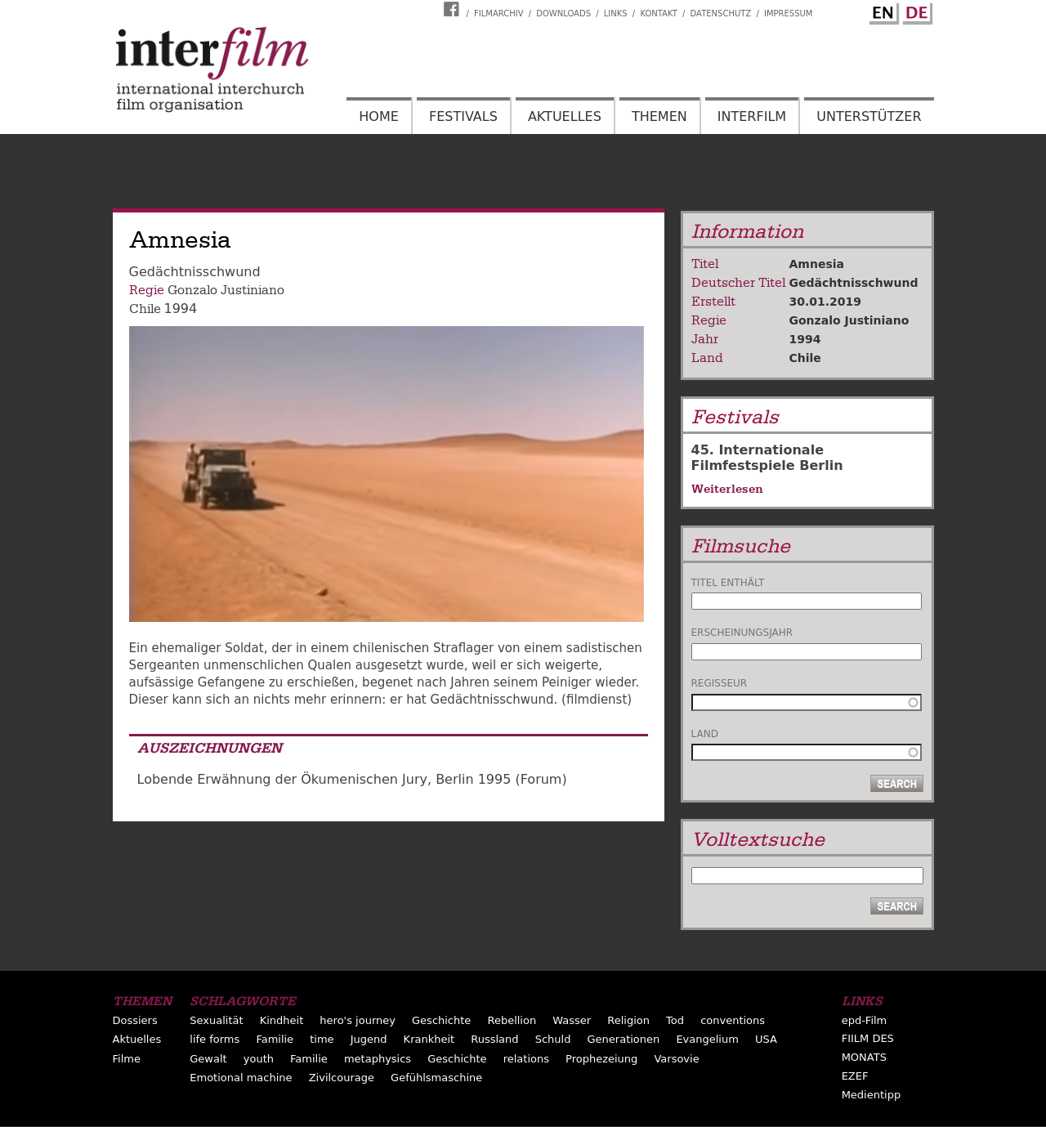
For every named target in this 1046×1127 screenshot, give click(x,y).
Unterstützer (868, 116)
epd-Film (864, 1020)
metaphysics (377, 1059)
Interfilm (751, 116)
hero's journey (358, 1020)
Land (704, 734)
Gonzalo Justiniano (226, 290)
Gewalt (208, 1059)
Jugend (369, 1039)
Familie (274, 1039)
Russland (494, 1039)
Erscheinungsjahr (742, 632)
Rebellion (511, 1020)
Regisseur (719, 683)
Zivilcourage (341, 1077)
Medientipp (871, 1095)
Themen (659, 116)
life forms (214, 1039)
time (321, 1039)
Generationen (624, 1039)
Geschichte (441, 1020)
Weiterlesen (727, 488)
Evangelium (707, 1039)
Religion (628, 1020)
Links (616, 13)
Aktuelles (564, 116)
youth (259, 1059)
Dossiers (135, 1020)
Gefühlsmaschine (436, 1077)
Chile (145, 309)
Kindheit (282, 1020)
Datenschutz (721, 13)
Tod (675, 1020)
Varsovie (676, 1059)
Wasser (571, 1020)
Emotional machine (241, 1077)
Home (379, 116)
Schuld (553, 1039)
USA (766, 1039)
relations (526, 1059)
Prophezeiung (601, 1059)
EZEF (855, 1076)
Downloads (563, 13)
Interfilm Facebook (453, 9)
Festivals (463, 116)
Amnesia (816, 264)
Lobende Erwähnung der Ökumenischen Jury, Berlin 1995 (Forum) (352, 779)
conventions (732, 1020)
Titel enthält (728, 582)
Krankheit (429, 1039)
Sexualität (216, 1020)
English (881, 10)
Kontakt (658, 13)
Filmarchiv (498, 13)
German (915, 10)
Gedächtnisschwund (854, 282)
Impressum (788, 13)
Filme (127, 1059)
